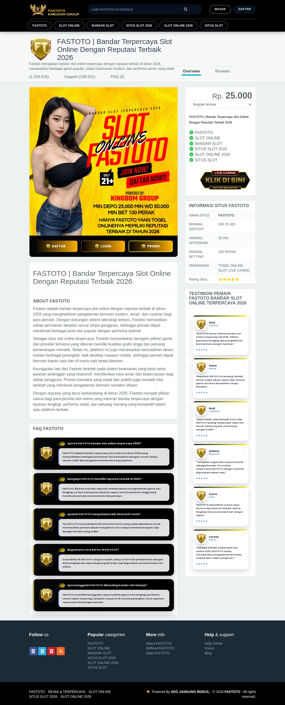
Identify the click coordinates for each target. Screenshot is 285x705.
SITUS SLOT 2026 (139, 25)
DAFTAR (55, 246)
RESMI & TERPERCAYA (66, 692)
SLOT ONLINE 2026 (178, 25)
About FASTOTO (159, 643)
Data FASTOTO (158, 653)
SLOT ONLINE (69, 25)
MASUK (220, 9)
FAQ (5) (117, 77)
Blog (208, 653)
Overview (191, 71)
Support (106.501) (79, 77)
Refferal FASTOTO (160, 648)
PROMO (150, 246)
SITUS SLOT (214, 25)
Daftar (244, 9)
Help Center (214, 643)
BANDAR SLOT (103, 25)
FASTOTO (40, 25)
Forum (209, 648)
